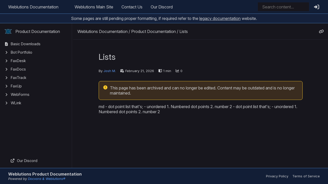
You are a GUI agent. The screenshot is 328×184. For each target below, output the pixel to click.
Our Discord (162, 6)
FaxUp (16, 86)
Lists (183, 31)
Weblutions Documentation (33, 6)
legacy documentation (220, 18)
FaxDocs (18, 69)
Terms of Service (306, 176)
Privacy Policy (277, 176)
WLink (16, 103)
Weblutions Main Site (94, 6)
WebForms (20, 94)
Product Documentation (32, 31)
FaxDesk (18, 61)
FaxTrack (18, 77)
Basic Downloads (25, 44)
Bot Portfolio (21, 52)
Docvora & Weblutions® (46, 179)
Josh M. (110, 71)
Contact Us (131, 6)
